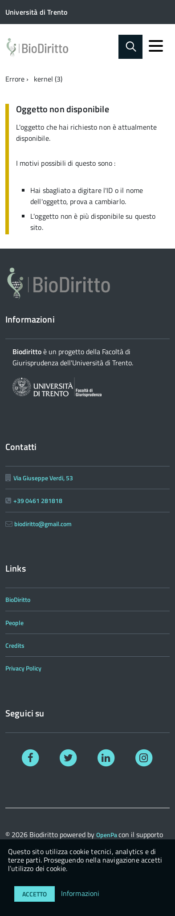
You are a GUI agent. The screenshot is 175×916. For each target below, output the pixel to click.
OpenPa (107, 834)
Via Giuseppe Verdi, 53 (43, 478)
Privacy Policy (23, 668)
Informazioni (80, 893)
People (14, 622)
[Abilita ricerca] (130, 47)
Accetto (34, 894)
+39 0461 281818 (37, 500)
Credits (14, 645)
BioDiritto (17, 599)
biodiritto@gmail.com (43, 523)
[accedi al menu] (156, 46)
